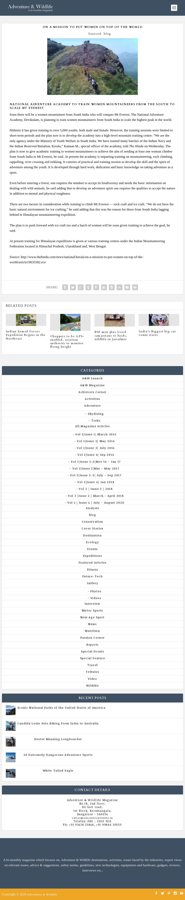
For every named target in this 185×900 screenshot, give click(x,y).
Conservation (92, 521)
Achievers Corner (92, 392)
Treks (95, 420)
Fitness (92, 569)
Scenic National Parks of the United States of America (61, 707)
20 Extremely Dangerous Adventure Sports (58, 755)
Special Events (92, 651)
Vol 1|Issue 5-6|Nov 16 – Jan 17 (96, 461)
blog (107, 34)
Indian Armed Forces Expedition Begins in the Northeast (26, 335)
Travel (92, 665)
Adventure (92, 405)
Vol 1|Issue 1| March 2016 (95, 434)
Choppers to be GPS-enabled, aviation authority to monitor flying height (67, 341)
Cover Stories (92, 528)
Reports (92, 644)
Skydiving (96, 414)
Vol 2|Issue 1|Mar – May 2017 (95, 468)
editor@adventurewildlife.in (92, 817)
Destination (92, 535)
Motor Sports (92, 610)
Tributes (92, 672)
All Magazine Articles (92, 426)
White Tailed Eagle (58, 770)
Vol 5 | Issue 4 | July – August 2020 (95, 502)
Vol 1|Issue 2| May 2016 (96, 441)
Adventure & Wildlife (42, 894)
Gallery (92, 583)
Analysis (92, 508)
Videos (96, 598)
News (92, 624)
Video (92, 679)
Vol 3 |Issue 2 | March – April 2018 (96, 496)
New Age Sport (92, 617)
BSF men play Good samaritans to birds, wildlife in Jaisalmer (110, 335)
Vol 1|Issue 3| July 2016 (96, 448)
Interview (92, 603)
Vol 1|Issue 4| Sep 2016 (96, 454)
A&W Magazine (92, 385)
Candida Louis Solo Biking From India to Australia (58, 723)
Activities (92, 399)
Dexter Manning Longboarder (58, 739)
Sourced (94, 34)
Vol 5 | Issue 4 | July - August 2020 (75, 727)
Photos (95, 591)
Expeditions (92, 556)
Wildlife (92, 685)
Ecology (92, 542)
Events (92, 549)
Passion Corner (92, 637)
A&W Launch (92, 378)
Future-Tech (92, 576)
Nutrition (92, 631)
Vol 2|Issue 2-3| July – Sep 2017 (95, 475)
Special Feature (92, 658)
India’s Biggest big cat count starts (157, 333)
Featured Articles (92, 562)
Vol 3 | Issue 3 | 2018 (96, 489)
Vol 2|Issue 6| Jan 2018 (95, 482)
